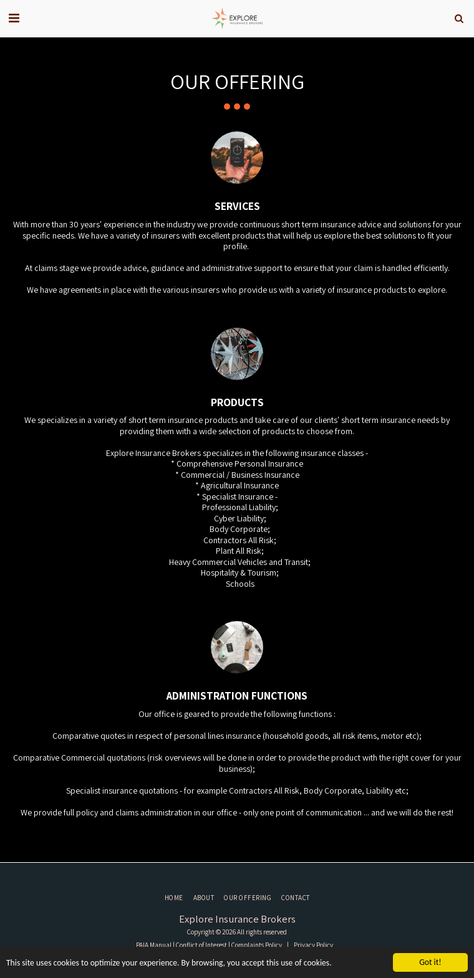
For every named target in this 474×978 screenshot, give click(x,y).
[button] (13, 18)
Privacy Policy (313, 945)
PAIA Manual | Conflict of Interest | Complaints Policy (209, 945)
